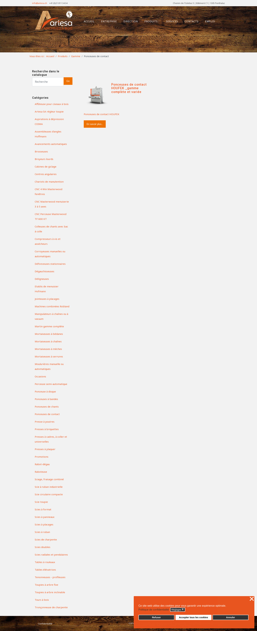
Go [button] (68, 81)
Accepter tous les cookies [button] (193, 617)
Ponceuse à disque (45, 391)
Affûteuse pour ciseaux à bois (52, 104)
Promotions (41, 456)
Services (171, 21)
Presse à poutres (44, 421)
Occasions (40, 376)
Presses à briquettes (47, 429)
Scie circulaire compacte (49, 494)
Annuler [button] (230, 617)
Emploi (209, 21)
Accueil (88, 21)
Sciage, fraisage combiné (49, 479)
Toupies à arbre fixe (46, 584)
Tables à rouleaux (45, 562)
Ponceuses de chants (47, 406)
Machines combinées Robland (52, 306)
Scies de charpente (46, 539)
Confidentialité (45, 623)
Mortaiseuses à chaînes (48, 341)
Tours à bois (42, 599)
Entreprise (108, 21)
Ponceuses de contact (47, 414)
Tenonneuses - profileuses (50, 577)
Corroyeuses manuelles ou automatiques (50, 254)
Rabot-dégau (42, 464)
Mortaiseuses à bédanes (49, 333)
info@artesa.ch (39, 3)
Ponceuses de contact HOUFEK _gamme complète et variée (129, 88)
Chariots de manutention (49, 181)
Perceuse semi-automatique (51, 384)
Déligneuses (42, 278)
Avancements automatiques (51, 144)
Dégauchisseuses (44, 271)
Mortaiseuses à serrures (49, 356)
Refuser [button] (156, 617)
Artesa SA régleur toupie (49, 111)
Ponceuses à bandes (46, 399)
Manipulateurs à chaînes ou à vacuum (51, 316)
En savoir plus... (95, 124)
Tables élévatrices (45, 569)
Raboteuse (41, 471)
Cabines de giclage (45, 166)
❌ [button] (251, 599)
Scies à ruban (42, 532)
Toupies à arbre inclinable (50, 592)
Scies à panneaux (44, 517)
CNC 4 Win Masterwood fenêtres (48, 191)
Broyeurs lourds (44, 159)
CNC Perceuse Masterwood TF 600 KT (50, 216)
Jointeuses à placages (47, 298)
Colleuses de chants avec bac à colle (51, 229)
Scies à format (43, 509)
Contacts (190, 21)
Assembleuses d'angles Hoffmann (48, 134)
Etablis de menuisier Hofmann (47, 289)
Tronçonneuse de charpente (51, 607)
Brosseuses (41, 151)
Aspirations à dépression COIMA (49, 121)
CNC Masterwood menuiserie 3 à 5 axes (52, 204)
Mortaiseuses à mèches (48, 349)
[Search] (48, 81)
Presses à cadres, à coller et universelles (51, 439)
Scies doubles (42, 547)
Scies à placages (44, 524)
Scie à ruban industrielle (49, 486)
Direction (129, 21)
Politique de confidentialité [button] (153, 609)
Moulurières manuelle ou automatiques (49, 366)
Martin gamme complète (49, 326)
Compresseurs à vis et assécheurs (47, 241)
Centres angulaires (46, 174)
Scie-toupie (41, 501)
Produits (150, 21)
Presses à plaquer (45, 449)
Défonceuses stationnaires (50, 263)
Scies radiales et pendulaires (51, 554)
